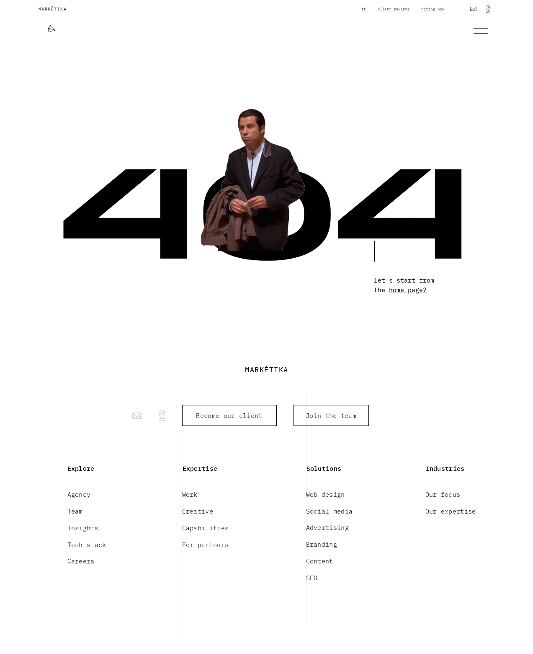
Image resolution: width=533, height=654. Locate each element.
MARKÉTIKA (53, 9)
